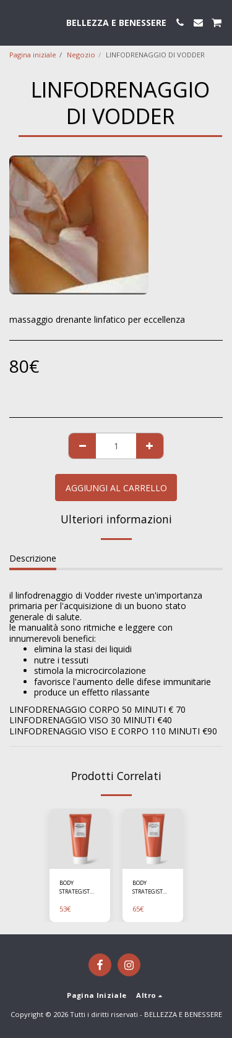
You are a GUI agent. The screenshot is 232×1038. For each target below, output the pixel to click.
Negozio (81, 54)
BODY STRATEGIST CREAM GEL (147, 887)
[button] (13, 22)
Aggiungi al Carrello (116, 488)
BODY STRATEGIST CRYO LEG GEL (77, 887)
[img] (79, 838)
